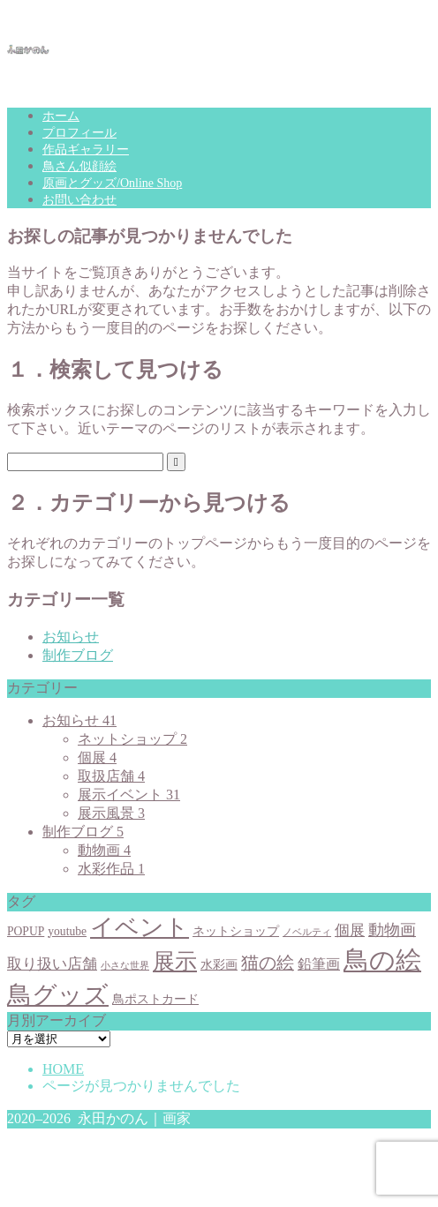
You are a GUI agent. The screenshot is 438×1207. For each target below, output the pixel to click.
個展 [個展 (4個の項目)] (350, 930)
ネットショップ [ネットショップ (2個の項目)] (236, 931)
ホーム (60, 116)
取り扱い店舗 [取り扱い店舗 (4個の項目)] (52, 964)
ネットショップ (132, 738)
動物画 (104, 850)
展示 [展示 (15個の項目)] (175, 960)
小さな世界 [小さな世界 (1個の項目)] (125, 966)
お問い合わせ (79, 199)
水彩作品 (111, 868)
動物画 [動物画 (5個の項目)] (392, 930)
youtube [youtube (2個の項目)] (67, 931)
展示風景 (111, 813)
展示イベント (129, 794)
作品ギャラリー (85, 149)
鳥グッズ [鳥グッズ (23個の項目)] (58, 994)
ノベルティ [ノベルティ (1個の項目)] (307, 932)
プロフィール (79, 132)
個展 (97, 757)
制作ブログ (77, 655)
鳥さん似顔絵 (79, 166)
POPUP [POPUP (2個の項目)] (25, 931)
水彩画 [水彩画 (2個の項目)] (219, 964)
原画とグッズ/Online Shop (112, 183)
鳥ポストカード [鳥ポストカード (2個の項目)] (155, 999)
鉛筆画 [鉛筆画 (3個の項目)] (319, 963)
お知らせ (70, 636)
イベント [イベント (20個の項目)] (139, 927)
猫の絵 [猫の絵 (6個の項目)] (267, 963)
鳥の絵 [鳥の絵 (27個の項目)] (382, 960)
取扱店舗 (111, 775)
